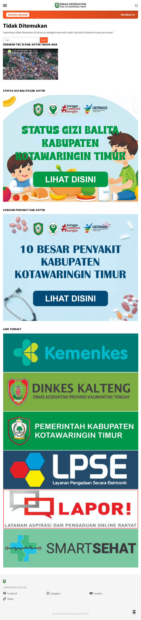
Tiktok (8, 599)
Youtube (95, 593)
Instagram (53, 593)
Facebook (10, 593)
